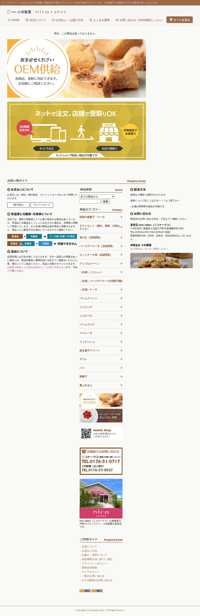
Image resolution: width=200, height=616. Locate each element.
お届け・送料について (94, 554)
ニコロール (85, 315)
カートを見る (181, 19)
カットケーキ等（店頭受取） (95, 254)
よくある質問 (101, 20)
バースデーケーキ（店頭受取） (97, 246)
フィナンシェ (87, 341)
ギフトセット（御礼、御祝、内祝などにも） (99, 227)
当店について (37, 20)
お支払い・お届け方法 (69, 20)
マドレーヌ (85, 333)
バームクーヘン (88, 298)
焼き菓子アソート (89, 350)
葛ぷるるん (85, 385)
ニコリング (85, 307)
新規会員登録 (89, 567)
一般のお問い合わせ (93, 575)
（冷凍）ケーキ (88, 289)
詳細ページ (159, 200)
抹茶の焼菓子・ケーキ (92, 217)
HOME (15, 20)
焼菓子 (83, 376)
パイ (82, 367)
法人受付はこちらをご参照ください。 (150, 248)
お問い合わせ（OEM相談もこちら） (142, 20)
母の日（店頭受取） (90, 237)
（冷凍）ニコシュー (90, 272)
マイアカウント (91, 571)
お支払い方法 (89, 550)
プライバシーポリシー (94, 563)
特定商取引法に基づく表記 (97, 559)
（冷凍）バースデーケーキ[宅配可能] (100, 281)
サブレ (83, 359)
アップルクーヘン (89, 263)
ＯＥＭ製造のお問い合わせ (97, 580)
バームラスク (87, 324)
